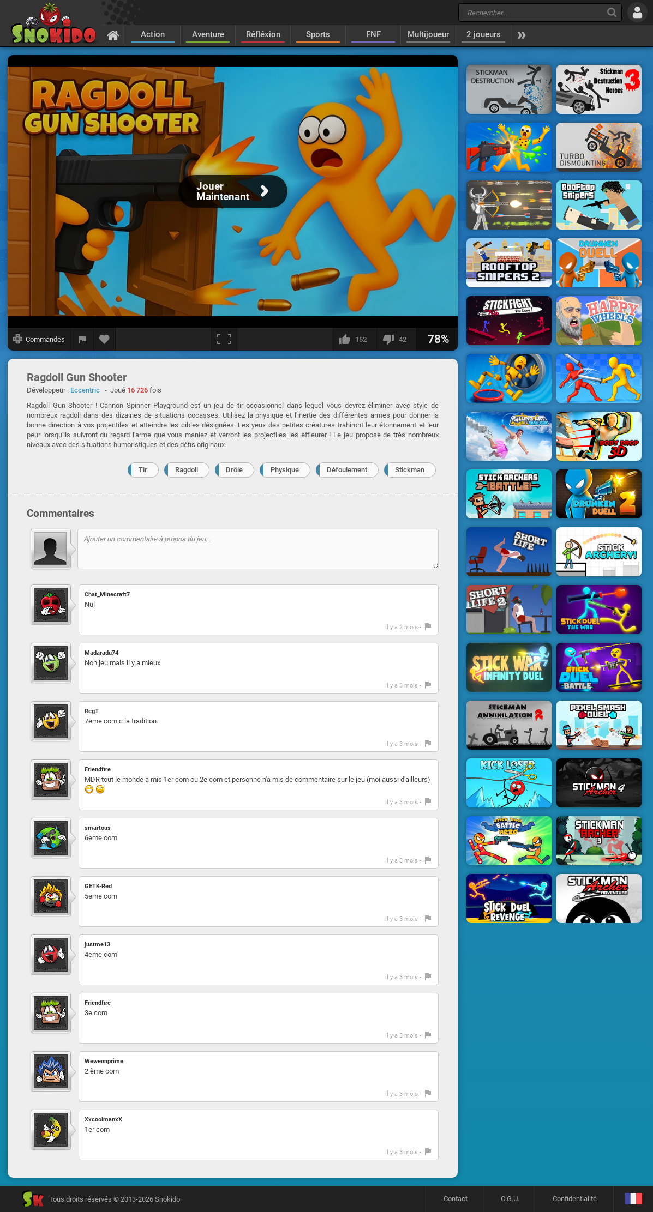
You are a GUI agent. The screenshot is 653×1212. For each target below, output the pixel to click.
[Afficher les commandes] (39, 339)
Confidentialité (575, 1199)
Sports (318, 34)
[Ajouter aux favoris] (105, 339)
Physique (285, 470)
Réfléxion (263, 34)
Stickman (409, 470)
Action (153, 34)
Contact (456, 1199)
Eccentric (85, 390)
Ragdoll (186, 470)
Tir (143, 470)
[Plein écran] (224, 339)
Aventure (208, 34)
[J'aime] (354, 339)
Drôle (234, 470)
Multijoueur (428, 34)
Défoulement (347, 470)
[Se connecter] (637, 12)
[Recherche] (611, 12)
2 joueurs (483, 34)
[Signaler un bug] (82, 339)
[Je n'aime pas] (396, 339)
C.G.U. (510, 1199)
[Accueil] (113, 35)
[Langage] (633, 1199)
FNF (373, 34)
